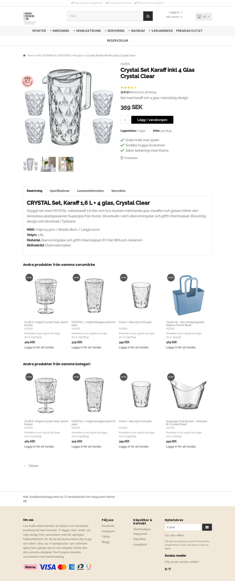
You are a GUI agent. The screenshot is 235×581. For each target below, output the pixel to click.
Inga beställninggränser (87, 2)
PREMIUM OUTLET (189, 30)
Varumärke (118, 190)
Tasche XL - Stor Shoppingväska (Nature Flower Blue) (185, 324)
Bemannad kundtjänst (149, 2)
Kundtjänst (140, 544)
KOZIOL (125, 63)
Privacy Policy (180, 545)
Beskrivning (34, 190)
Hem (30, 55)
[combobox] (174, 17)
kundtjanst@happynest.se (46, 496)
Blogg (105, 541)
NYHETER (39, 30)
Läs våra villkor (174, 535)
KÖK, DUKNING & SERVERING (53, 55)
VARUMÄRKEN (162, 30)
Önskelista (129, 157)
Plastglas (78, 55)
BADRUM (138, 30)
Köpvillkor (139, 539)
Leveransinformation (90, 190)
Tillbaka (30, 465)
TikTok (106, 536)
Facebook (108, 525)
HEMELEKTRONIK (88, 30)
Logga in (174, 12)
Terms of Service (200, 545)
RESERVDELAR (117, 40)
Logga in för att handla (39, 347)
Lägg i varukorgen (152, 120)
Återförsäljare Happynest (142, 531)
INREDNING (61, 30)
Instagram (108, 531)
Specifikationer (59, 190)
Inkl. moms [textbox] (172, 17)
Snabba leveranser (118, 2)
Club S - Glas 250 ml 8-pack (135, 322)
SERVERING (116, 30)
